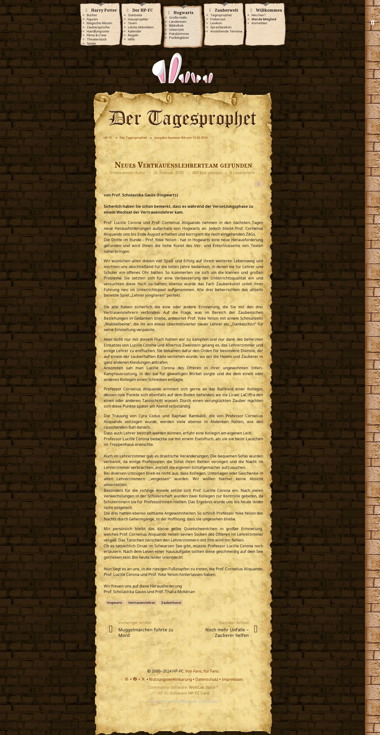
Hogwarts (114, 602)
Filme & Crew (96, 35)
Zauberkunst (171, 602)
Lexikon (216, 23)
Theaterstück (97, 39)
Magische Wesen (99, 23)
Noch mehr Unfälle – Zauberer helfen (227, 632)
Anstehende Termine (226, 31)
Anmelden (259, 23)
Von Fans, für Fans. (202, 671)
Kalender (135, 31)
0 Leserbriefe (242, 172)
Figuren (92, 19)
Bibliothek (176, 25)
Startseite (135, 15)
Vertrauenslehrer (141, 602)
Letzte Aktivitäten (141, 27)
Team (132, 23)
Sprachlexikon (220, 27)
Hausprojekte (138, 19)
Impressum (232, 679)
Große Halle (178, 17)
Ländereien (177, 22)
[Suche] (372, 22)
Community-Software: (183, 687)
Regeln (133, 35)
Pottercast (217, 19)
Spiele (91, 43)
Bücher (92, 15)
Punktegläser (179, 38)
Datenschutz (206, 679)
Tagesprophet (221, 15)
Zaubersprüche (98, 27)
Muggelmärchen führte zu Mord (145, 632)
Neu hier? (259, 15)
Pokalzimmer (179, 34)
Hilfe (131, 39)
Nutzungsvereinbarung (170, 679)
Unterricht (176, 30)
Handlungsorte (98, 31)
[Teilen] (258, 184)
